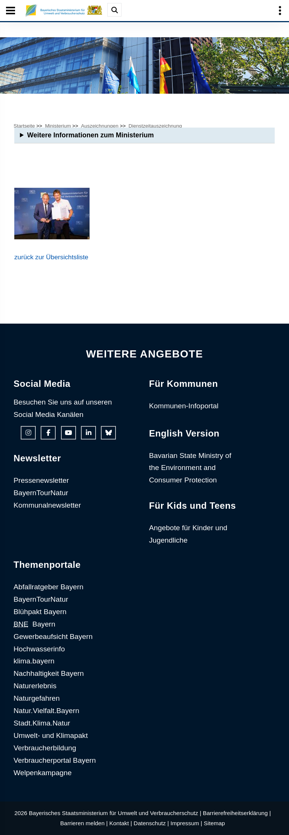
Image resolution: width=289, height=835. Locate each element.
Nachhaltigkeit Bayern (49, 673)
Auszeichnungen (99, 126)
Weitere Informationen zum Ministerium (90, 135)
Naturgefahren (37, 698)
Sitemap (214, 823)
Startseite (24, 126)
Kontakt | (120, 823)
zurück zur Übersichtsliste (51, 257)
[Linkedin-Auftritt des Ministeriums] (88, 433)
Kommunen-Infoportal (184, 406)
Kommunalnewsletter (47, 505)
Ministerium (58, 126)
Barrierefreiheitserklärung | (237, 813)
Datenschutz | (151, 823)
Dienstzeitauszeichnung (155, 126)
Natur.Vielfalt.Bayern (46, 711)
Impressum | (186, 823)
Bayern (34, 624)
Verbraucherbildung (45, 748)
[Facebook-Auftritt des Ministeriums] (48, 433)
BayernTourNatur (41, 493)
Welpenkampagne (42, 773)
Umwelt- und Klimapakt (51, 735)
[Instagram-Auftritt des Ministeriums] (28, 433)
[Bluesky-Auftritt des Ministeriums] (108, 433)
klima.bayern (34, 661)
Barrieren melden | (84, 823)
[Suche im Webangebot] (114, 10)
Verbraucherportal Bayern (55, 760)
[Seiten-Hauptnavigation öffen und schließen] (11, 11)
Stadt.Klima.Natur (42, 723)
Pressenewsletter (41, 480)
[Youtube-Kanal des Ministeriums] (68, 433)
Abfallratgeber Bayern (49, 587)
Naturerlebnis (35, 686)
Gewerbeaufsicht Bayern (53, 636)
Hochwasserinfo (39, 649)
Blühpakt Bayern (40, 612)
